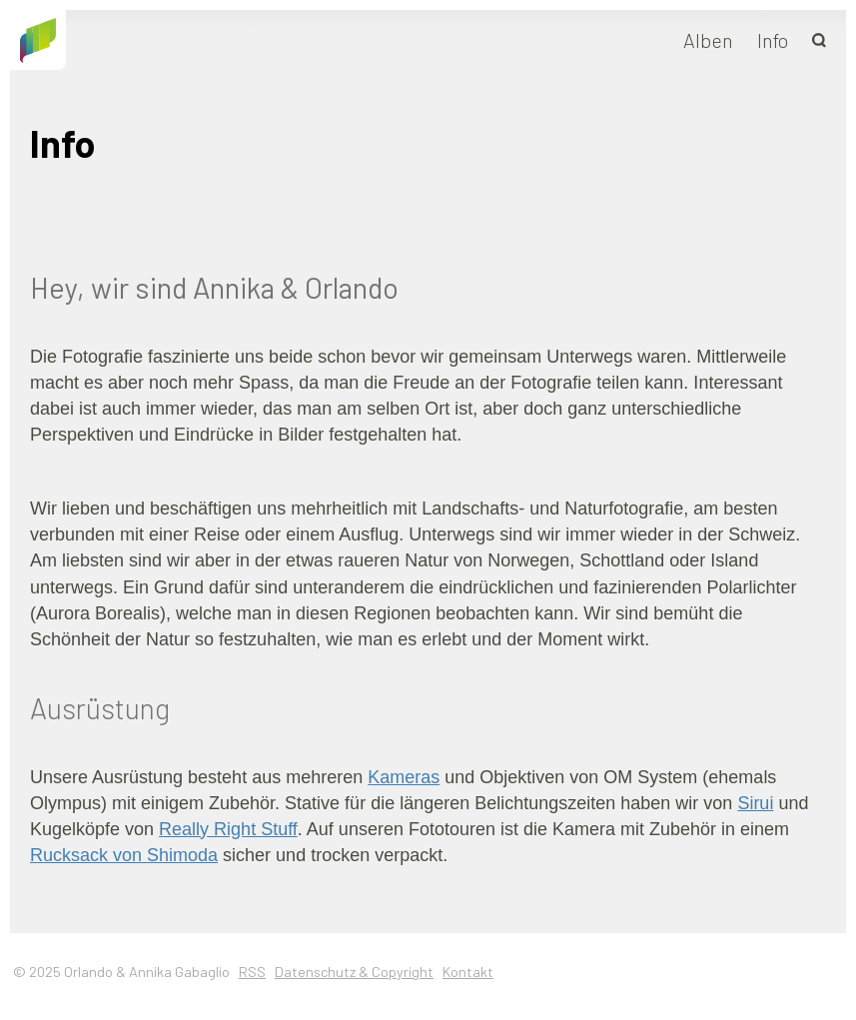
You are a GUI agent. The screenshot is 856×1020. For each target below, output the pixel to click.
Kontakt (467, 971)
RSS (252, 971)
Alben (708, 40)
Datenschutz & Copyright (354, 971)
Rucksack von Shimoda (124, 855)
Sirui (755, 803)
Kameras (403, 777)
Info (772, 40)
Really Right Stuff (228, 829)
